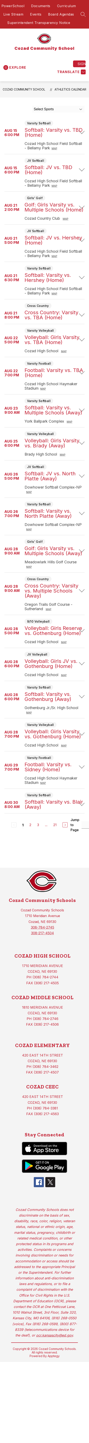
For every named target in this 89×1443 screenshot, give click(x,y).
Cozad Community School (24, 89)
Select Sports (44, 109)
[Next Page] (65, 824)
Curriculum (66, 6)
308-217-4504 (42, 933)
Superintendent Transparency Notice (38, 23)
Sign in (81, 64)
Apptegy (54, 1356)
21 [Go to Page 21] (55, 825)
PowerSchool (13, 6)
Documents (40, 6)
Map (54, 148)
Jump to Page (75, 825)
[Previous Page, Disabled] (13, 824)
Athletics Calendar (70, 89)
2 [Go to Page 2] (30, 825)
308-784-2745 (42, 927)
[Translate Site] (71, 72)
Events (35, 14)
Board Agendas (61, 14)
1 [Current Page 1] (23, 825)
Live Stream (13, 14)
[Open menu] (14, 67)
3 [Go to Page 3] (38, 825)
